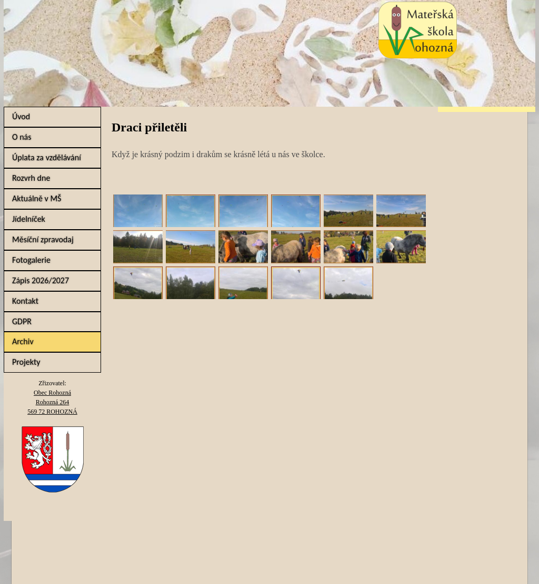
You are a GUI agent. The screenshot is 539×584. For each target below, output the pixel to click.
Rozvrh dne (31, 178)
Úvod (21, 116)
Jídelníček (28, 219)
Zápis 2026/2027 (40, 280)
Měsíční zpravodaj (43, 239)
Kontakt (25, 301)
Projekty (26, 362)
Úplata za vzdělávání (46, 157)
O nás (22, 137)
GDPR (22, 321)
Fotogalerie (31, 260)
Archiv (23, 341)
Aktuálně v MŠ (36, 198)
